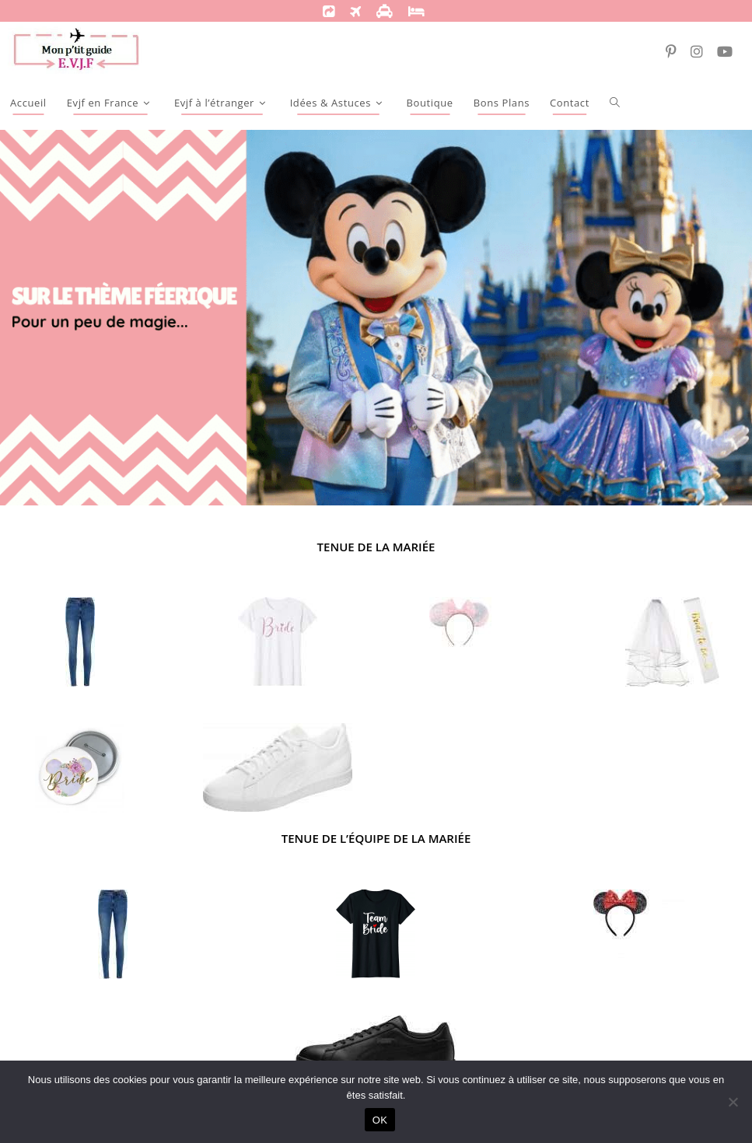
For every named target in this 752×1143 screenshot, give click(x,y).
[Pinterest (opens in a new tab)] (675, 47)
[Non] (732, 1102)
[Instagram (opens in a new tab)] (700, 47)
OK (380, 1120)
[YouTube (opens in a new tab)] (729, 47)
